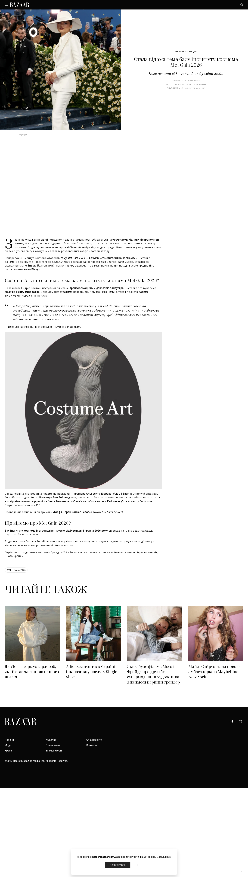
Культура (51, 739)
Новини (181, 51)
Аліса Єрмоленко (190, 80)
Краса (8, 750)
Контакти (91, 745)
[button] (242, 871)
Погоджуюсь (118, 865)
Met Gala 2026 (16, 569)
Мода (193, 51)
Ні (137, 865)
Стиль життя (53, 745)
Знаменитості (54, 750)
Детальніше (164, 856)
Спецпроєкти (94, 739)
